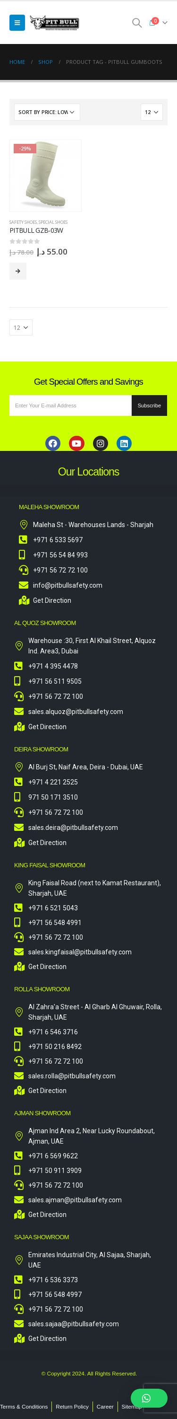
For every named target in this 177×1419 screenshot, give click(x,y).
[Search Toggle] (136, 22)
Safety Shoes (23, 222)
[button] (149, 1398)
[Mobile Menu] (17, 23)
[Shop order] (47, 112)
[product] (45, 176)
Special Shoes (53, 222)
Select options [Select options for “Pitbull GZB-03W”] (17, 271)
